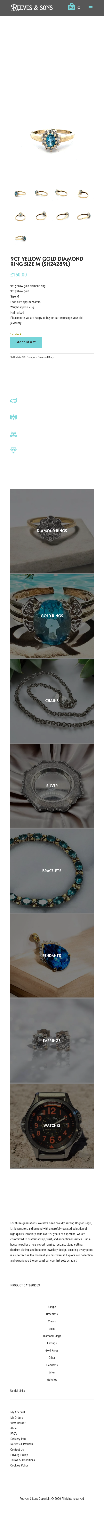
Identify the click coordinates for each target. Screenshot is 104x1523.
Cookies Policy (19, 1465)
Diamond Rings (46, 357)
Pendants (52, 1365)
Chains (52, 1321)
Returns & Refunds (21, 1444)
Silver (52, 1372)
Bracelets (52, 1314)
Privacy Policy (19, 1455)
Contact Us (17, 1449)
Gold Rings (51, 1350)
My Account (17, 1412)
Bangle (52, 1307)
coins (52, 1329)
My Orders (16, 1418)
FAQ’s (13, 1433)
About (14, 1428)
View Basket (18, 1423)
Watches (52, 1379)
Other (52, 1358)
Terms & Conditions (22, 1460)
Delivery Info (18, 1439)
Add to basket (26, 342)
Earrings (52, 1343)
